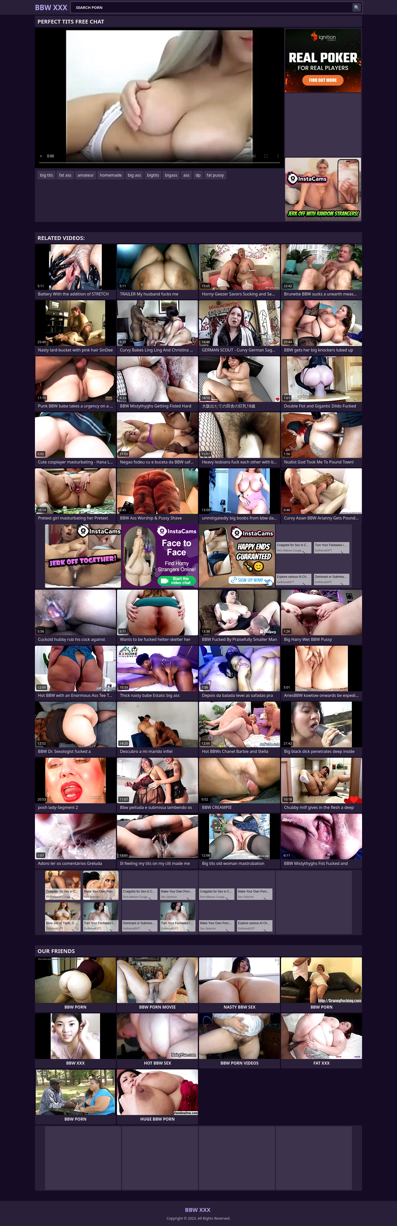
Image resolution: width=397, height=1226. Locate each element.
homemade (111, 175)
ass (186, 175)
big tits (46, 175)
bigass (171, 175)
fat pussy (215, 175)
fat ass (65, 175)
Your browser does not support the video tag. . (159, 98)
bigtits (153, 175)
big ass (134, 175)
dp (198, 175)
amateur (85, 175)
